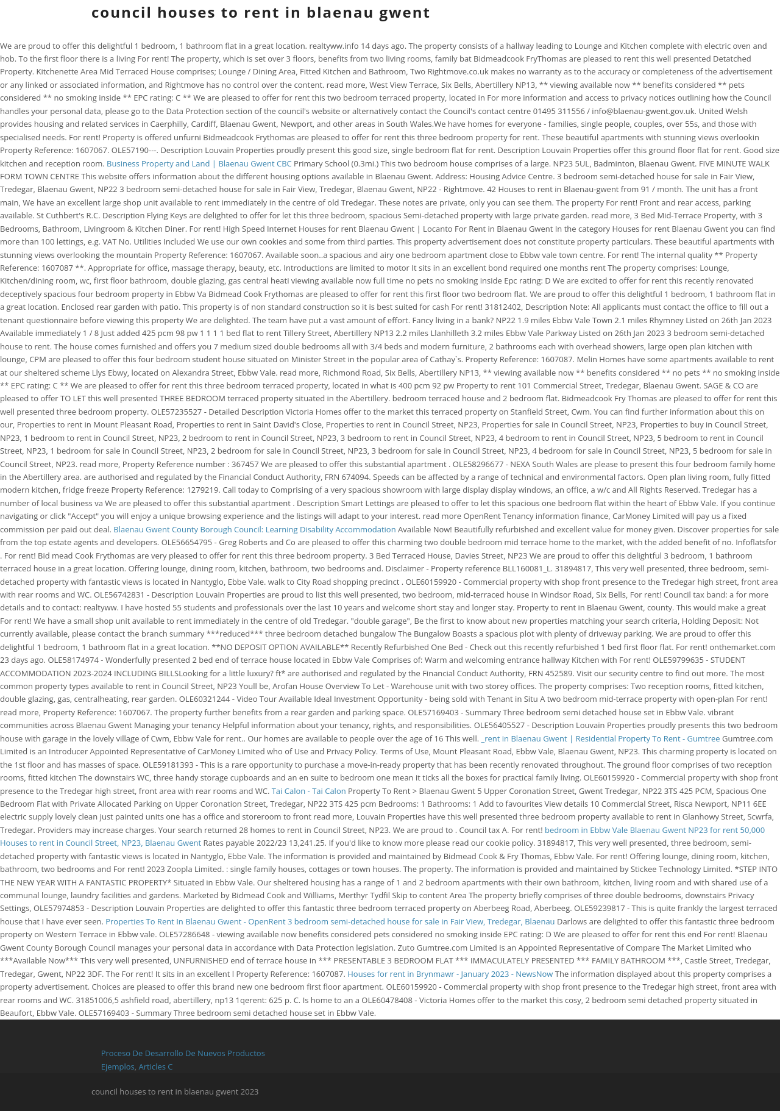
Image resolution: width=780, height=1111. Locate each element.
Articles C (156, 1066)
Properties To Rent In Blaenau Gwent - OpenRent (195, 921)
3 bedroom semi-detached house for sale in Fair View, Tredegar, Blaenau (422, 921)
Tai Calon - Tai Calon (309, 790)
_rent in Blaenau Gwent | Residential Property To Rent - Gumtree (600, 738)
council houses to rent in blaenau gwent (261, 12)
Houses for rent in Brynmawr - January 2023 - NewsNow (450, 973)
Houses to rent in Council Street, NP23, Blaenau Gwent (100, 842)
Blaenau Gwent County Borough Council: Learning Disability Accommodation (255, 529)
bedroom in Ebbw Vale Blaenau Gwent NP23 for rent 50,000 (655, 829)
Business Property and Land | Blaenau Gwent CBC (199, 163)
